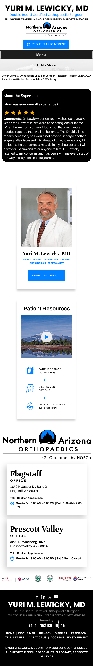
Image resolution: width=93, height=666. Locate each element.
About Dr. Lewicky (46, 275)
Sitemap (61, 633)
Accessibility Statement (69, 637)
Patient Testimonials (28, 79)
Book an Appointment (30, 498)
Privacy (45, 633)
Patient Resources (46, 308)
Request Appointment (49, 44)
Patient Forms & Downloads (50, 371)
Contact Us (38, 637)
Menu (45, 55)
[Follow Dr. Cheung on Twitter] (50, 598)
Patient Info (8, 79)
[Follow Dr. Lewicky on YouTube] (43, 598)
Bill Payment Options (48, 389)
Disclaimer (26, 633)
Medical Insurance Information (52, 406)
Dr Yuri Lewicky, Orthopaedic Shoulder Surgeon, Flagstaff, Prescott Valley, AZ (45, 75)
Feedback (78, 633)
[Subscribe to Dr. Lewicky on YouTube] (56, 598)
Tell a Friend (15, 637)
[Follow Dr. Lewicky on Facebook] (37, 598)
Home (10, 633)
